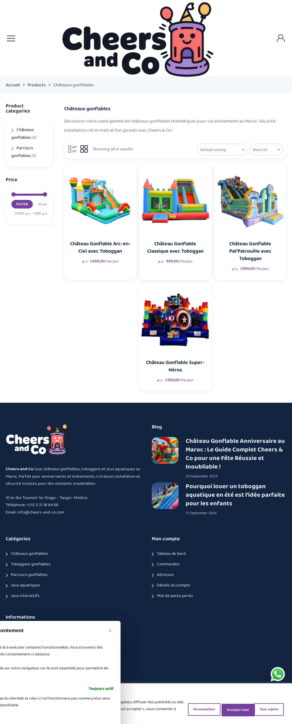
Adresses (165, 574)
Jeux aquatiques (25, 585)
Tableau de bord (171, 553)
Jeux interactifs (25, 595)
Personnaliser (181, 709)
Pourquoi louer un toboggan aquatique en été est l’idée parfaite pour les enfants (235, 495)
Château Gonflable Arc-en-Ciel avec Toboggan (100, 247)
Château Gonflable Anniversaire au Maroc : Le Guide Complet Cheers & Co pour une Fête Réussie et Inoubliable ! (235, 454)
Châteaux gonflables (29, 553)
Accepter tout (264, 709)
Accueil (13, 85)
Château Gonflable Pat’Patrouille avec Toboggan (250, 251)
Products (37, 85)
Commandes (168, 564)
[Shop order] (220, 150)
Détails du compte (173, 585)
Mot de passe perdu (175, 595)
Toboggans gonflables (31, 564)
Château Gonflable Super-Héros (175, 366)
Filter (22, 204)
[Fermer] (110, 629)
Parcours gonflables (29, 574)
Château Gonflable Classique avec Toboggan (175, 247)
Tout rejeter (223, 709)
